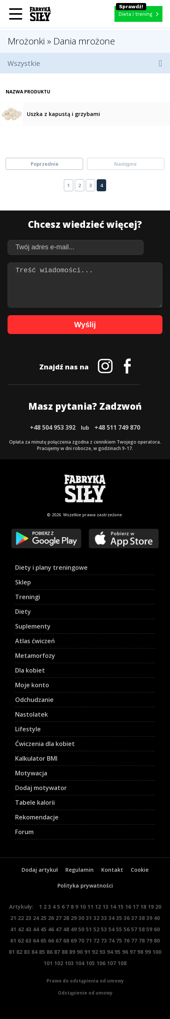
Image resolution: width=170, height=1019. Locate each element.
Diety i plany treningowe (51, 567)
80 (157, 940)
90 (80, 951)
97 (133, 951)
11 (90, 906)
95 (117, 951)
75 (119, 940)
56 (127, 929)
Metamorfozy (35, 655)
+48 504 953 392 (53, 427)
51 (89, 929)
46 (51, 929)
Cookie (139, 869)
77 (134, 940)
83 (27, 951)
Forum (24, 832)
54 (111, 929)
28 (66, 917)
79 (149, 940)
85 (42, 951)
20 (158, 906)
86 (49, 951)
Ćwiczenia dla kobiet (45, 744)
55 (119, 929)
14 (113, 906)
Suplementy (33, 626)
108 (122, 963)
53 (104, 929)
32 (96, 917)
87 (57, 951)
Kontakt (112, 869)
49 (74, 929)
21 (13, 917)
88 (65, 951)
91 (87, 951)
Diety (23, 611)
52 (96, 929)
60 (157, 929)
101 (48, 963)
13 (105, 906)
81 (12, 951)
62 (21, 940)
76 (127, 940)
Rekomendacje (37, 817)
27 (59, 917)
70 (81, 940)
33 (104, 917)
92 (95, 951)
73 (104, 940)
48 (66, 929)
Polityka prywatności (85, 885)
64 (36, 940)
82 (19, 951)
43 (28, 929)
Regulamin (79, 869)
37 (134, 917)
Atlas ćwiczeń (35, 641)
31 (89, 917)
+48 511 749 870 (117, 427)
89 (72, 951)
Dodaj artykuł (40, 869)
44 (36, 929)
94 (110, 951)
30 (81, 917)
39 (149, 917)
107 (111, 963)
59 (149, 929)
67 (59, 940)
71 (89, 940)
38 (142, 917)
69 (74, 940)
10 (83, 906)
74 (111, 940)
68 (66, 940)
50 (81, 929)
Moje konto (32, 685)
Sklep (23, 582)
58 (142, 929)
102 (58, 963)
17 (136, 906)
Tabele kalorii (35, 802)
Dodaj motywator (41, 788)
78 (142, 940)
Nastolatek (31, 714)
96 (125, 951)
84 (34, 951)
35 (119, 917)
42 (21, 929)
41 (13, 929)
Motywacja (31, 773)
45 (43, 929)
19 (151, 906)
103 (69, 963)
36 (127, 917)
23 (28, 917)
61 (13, 940)
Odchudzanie (34, 700)
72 (96, 940)
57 (134, 929)
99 (148, 951)
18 (143, 906)
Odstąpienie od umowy (85, 993)
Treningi (27, 597)
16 (128, 906)
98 (140, 951)
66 (51, 940)
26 (51, 917)
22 (21, 917)
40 (157, 917)
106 (100, 963)
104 (79, 963)
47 (59, 929)
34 (111, 917)
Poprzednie (45, 163)
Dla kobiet (30, 670)
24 (36, 917)
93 (102, 951)
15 (120, 906)
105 (90, 963)
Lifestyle (28, 729)
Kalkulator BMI (36, 758)
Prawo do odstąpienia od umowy (85, 981)
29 (74, 917)
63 (28, 940)
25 (43, 917)
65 (43, 940)
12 (98, 906)
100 (156, 951)
